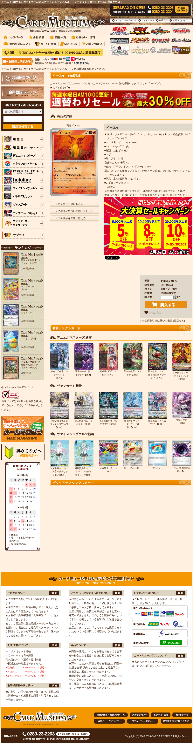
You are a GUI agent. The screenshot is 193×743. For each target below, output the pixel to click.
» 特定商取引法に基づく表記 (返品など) (162, 320)
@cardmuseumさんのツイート (17, 387)
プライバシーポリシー (125, 20)
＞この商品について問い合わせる (74, 211)
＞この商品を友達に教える (70, 218)
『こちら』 (98, 627)
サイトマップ (147, 20)
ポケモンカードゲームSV (97, 83)
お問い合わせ (178, 20)
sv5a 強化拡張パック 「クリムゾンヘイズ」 (138, 83)
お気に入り (153, 312)
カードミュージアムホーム (65, 83)
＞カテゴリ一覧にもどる (69, 203)
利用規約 (163, 20)
